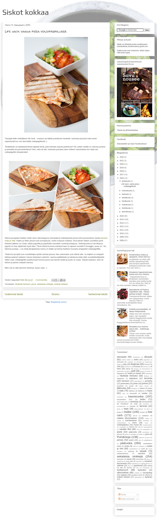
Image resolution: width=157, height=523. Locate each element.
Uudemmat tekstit (14, 294)
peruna (119, 434)
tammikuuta (127, 212)
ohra (138, 429)
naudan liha (125, 429)
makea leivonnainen (127, 418)
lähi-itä (135, 415)
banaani (139, 362)
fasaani (136, 369)
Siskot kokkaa (25, 12)
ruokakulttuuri (133, 449)
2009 (122, 237)
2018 (122, 171)
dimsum (145, 366)
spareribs (139, 461)
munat (136, 425)
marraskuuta (127, 191)
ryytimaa (131, 451)
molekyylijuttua (123, 425)
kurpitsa (132, 406)
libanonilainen (138, 409)
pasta (119, 432)
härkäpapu (148, 373)
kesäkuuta (126, 201)
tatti (121, 468)
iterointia (148, 378)
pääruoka (126, 443)
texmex (129, 468)
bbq (124, 364)
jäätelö (142, 388)
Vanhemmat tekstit (97, 294)
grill (127, 371)
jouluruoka (125, 383)
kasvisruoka (135, 396)
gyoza (142, 371)
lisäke (127, 411)
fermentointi (146, 369)
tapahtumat (138, 466)
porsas (120, 440)
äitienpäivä (138, 477)
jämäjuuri (134, 388)
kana (150, 390)
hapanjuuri (120, 373)
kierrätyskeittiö (147, 402)
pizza (33, 284)
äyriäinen (148, 477)
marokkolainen (131, 420)
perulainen (145, 432)
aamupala (121, 357)
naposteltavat (148, 427)
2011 (122, 230)
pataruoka (133, 432)
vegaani (124, 475)
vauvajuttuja (147, 473)
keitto (142, 399)
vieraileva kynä (136, 475)
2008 (122, 240)
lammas (143, 406)
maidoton (145, 415)
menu (134, 423)
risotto (126, 446)
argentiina (146, 360)
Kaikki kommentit (126, 499)
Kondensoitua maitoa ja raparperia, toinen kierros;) (139, 256)
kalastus (132, 391)
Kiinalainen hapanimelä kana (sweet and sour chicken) (140, 273)
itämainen (125, 381)
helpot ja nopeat (134, 373)
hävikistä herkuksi (22, 284)
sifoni (148, 459)
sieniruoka (139, 459)
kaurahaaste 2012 (124, 399)
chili (118, 366)
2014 (122, 219)
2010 (122, 233)
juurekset (120, 386)
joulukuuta (126, 181)
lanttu (118, 409)
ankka (136, 360)
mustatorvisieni (147, 425)
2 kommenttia (41, 280)
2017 (122, 174)
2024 (122, 157)
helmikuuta (126, 208)
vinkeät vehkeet (61, 284)
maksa (147, 418)
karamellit (133, 393)
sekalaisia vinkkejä (45, 284)
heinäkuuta (126, 198)
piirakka (133, 434)
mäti (139, 427)
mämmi (131, 427)
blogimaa (135, 364)
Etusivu (55, 294)
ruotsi (143, 449)
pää (140, 440)
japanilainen (138, 381)
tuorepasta (146, 468)
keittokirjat (134, 402)
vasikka (136, 473)
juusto (131, 386)
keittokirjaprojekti (122, 402)
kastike (144, 393)
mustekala (122, 427)
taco (129, 465)
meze (146, 423)
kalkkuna (141, 391)
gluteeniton (120, 371)
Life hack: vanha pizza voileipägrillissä (36, 31)
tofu (137, 468)
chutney (126, 366)
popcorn (141, 437)
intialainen (120, 378)
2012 (122, 226)
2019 (122, 168)
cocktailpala (136, 366)
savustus (141, 453)
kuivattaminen (121, 406)
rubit (134, 446)
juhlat (135, 383)
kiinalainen (124, 404)
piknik (141, 434)
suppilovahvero (145, 463)
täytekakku (142, 470)
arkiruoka (120, 362)
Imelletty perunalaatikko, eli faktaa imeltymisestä (140, 310)
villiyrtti (147, 475)
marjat (119, 420)
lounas (142, 412)
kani (123, 393)
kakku (150, 388)
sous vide (129, 461)
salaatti (143, 451)
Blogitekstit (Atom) (59, 302)
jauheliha (148, 381)
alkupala (148, 357)
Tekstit (122, 495)
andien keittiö (126, 360)
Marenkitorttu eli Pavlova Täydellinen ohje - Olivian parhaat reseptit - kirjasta (139, 292)
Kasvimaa (120, 397)
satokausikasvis (122, 453)
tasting (149, 465)
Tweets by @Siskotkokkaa (127, 130)
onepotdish (146, 429)
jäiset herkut (144, 386)
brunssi (147, 364)
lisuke (119, 412)
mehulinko (146, 420)
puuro (131, 440)
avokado (130, 362)
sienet (129, 459)
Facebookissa (140, 144)
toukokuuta (126, 205)
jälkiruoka (121, 388)
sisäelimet (120, 461)
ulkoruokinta (123, 472)
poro (148, 437)
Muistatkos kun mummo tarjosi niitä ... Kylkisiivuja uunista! (139, 329)
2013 (122, 223)
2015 (122, 216)
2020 (122, 164)
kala (121, 390)
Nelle (22, 280)
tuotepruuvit (122, 470)
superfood (134, 463)
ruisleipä (141, 446)
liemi (148, 409)
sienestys (120, 459)
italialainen (133, 378)
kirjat (136, 404)
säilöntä (120, 466)
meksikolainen (121, 423)
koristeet (146, 404)
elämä (128, 369)
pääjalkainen (148, 440)
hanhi (148, 371)
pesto (126, 434)
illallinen (146, 376)
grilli (133, 371)
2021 (122, 161)
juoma (145, 383)
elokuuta (125, 194)
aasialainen (136, 357)
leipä (126, 409)
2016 (122, 178)
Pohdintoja (124, 437)
